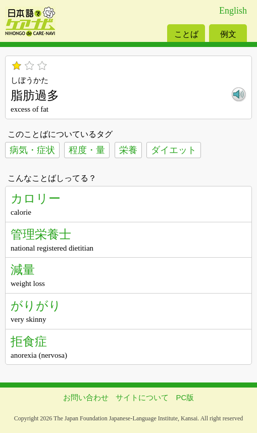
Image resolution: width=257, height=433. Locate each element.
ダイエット (173, 150)
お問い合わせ (86, 397)
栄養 (128, 150)
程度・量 (87, 150)
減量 (23, 269)
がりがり (36, 305)
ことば (186, 34)
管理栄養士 (41, 234)
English (233, 11)
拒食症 (29, 341)
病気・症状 (32, 150)
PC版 (185, 397)
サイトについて (142, 397)
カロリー (36, 198)
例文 (228, 34)
